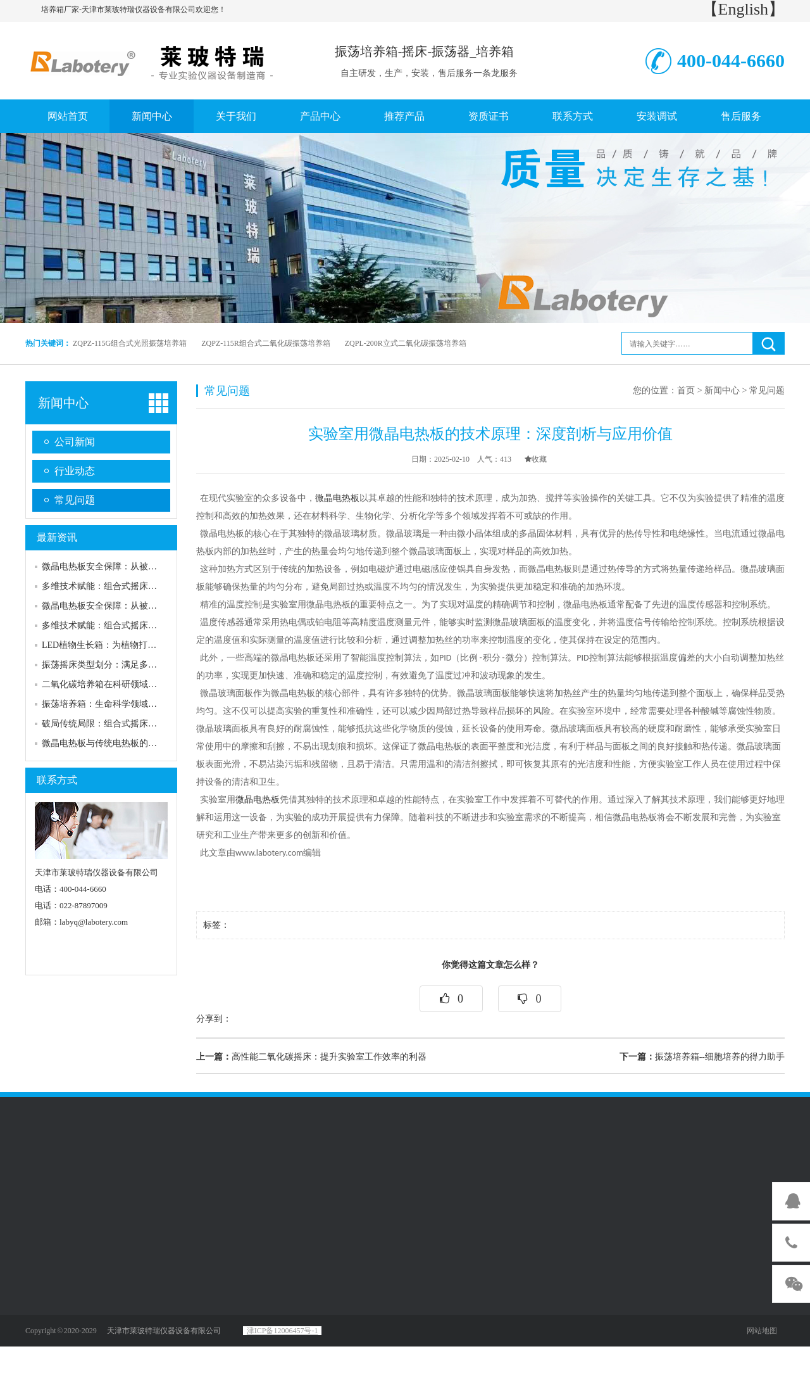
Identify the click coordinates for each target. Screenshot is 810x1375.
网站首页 (67, 116)
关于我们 (236, 116)
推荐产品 (404, 116)
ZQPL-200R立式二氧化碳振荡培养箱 (405, 343)
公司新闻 (74, 441)
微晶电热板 (337, 498)
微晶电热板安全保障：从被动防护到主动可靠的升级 (144, 566)
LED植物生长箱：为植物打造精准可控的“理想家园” (143, 645)
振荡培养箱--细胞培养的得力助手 (702, 1056)
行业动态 (74, 471)
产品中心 (320, 116)
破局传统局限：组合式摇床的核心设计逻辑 (126, 723)
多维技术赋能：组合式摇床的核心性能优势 (126, 586)
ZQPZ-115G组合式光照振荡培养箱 (130, 343)
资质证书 (488, 116)
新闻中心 (152, 116)
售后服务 (741, 116)
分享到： (214, 1018)
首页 (686, 390)
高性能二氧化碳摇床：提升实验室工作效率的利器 (311, 1056)
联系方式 (572, 116)
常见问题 (74, 500)
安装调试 (657, 116)
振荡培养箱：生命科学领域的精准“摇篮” (121, 704)
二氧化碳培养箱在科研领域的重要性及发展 (126, 684)
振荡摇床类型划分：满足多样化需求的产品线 (130, 664)
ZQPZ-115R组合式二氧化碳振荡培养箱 (265, 343)
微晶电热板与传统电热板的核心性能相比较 (126, 743)
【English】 (743, 9)
